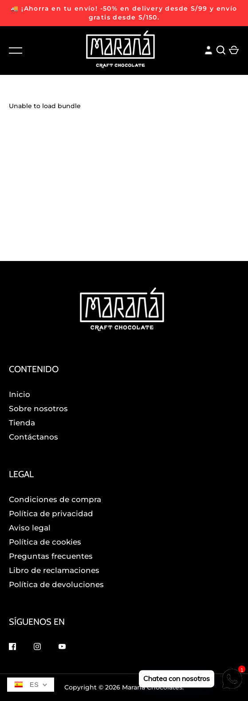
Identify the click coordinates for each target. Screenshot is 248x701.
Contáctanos (33, 436)
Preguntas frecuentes (51, 556)
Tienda (22, 422)
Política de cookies (45, 541)
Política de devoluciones (56, 584)
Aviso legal (30, 527)
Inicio (19, 394)
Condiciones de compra (55, 499)
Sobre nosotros (38, 408)
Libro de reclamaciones (54, 570)
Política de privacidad (51, 513)
